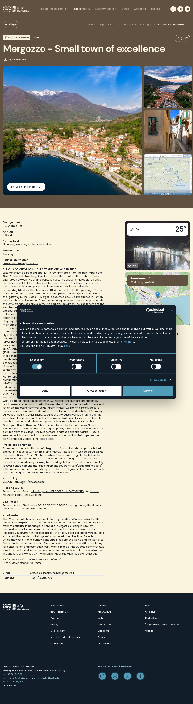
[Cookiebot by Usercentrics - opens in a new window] (148, 310)
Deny (45, 390)
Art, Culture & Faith (127, 24)
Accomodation (106, 643)
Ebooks (155, 9)
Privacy (54, 624)
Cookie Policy (57, 630)
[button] (157, 295)
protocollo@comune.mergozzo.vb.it (52, 573)
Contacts (55, 618)
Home (91, 24)
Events (125, 9)
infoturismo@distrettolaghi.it (17, 677)
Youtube (127, 676)
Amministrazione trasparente (66, 637)
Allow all (148, 390)
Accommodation (105, 9)
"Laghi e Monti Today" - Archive (162, 624)
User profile (180, 9)
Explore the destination (54, 9)
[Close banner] (172, 310)
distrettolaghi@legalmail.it (47, 677)
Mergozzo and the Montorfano (27, 508)
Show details (158, 379)
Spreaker (140, 676)
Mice (147, 605)
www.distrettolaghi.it (13, 681)
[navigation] (187, 9)
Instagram (115, 676)
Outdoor (102, 605)
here (67, 345)
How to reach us (59, 611)
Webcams (140, 9)
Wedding (150, 611)
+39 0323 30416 (14, 674)
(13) (28, 187)
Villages (13, 24)
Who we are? (57, 605)
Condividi (178, 38)
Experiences (80, 9)
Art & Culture (104, 611)
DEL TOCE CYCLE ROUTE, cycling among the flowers (69, 505)
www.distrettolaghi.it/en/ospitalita (24, 482)
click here (127, 341)
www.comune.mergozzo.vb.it (20, 263)
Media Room (152, 618)
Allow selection (96, 390)
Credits (149, 630)
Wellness (102, 618)
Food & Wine (104, 624)
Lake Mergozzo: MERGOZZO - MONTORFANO (57, 491)
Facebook (102, 676)
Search (173, 9)
